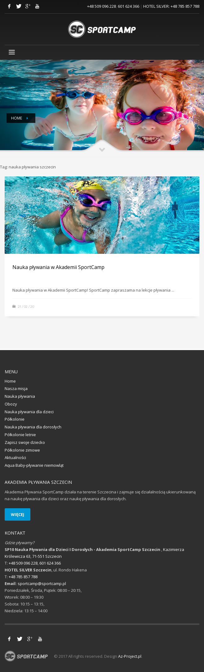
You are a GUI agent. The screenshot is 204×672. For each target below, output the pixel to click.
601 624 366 (128, 6)
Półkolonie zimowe (22, 450)
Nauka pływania (20, 396)
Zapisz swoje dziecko (25, 442)
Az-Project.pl (129, 656)
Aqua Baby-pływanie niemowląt (34, 465)
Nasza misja (16, 388)
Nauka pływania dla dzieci (29, 411)
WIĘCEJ (17, 514)
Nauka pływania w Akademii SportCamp (58, 267)
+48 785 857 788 (185, 6)
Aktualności (15, 457)
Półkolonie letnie (20, 434)
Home (16, 118)
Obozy (11, 404)
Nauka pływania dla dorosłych (33, 427)
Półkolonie (14, 419)
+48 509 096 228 (101, 6)
